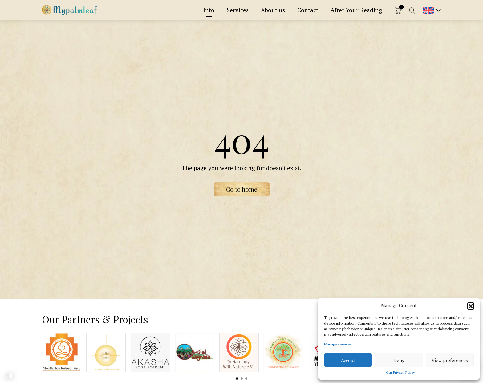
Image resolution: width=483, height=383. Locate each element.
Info (208, 10)
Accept (348, 360)
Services (238, 10)
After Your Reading (356, 10)
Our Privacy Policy (400, 372)
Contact (307, 10)
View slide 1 (237, 378)
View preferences (450, 360)
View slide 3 (246, 378)
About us (273, 10)
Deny (398, 360)
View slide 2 (242, 378)
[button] (471, 306)
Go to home (241, 189)
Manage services (338, 344)
